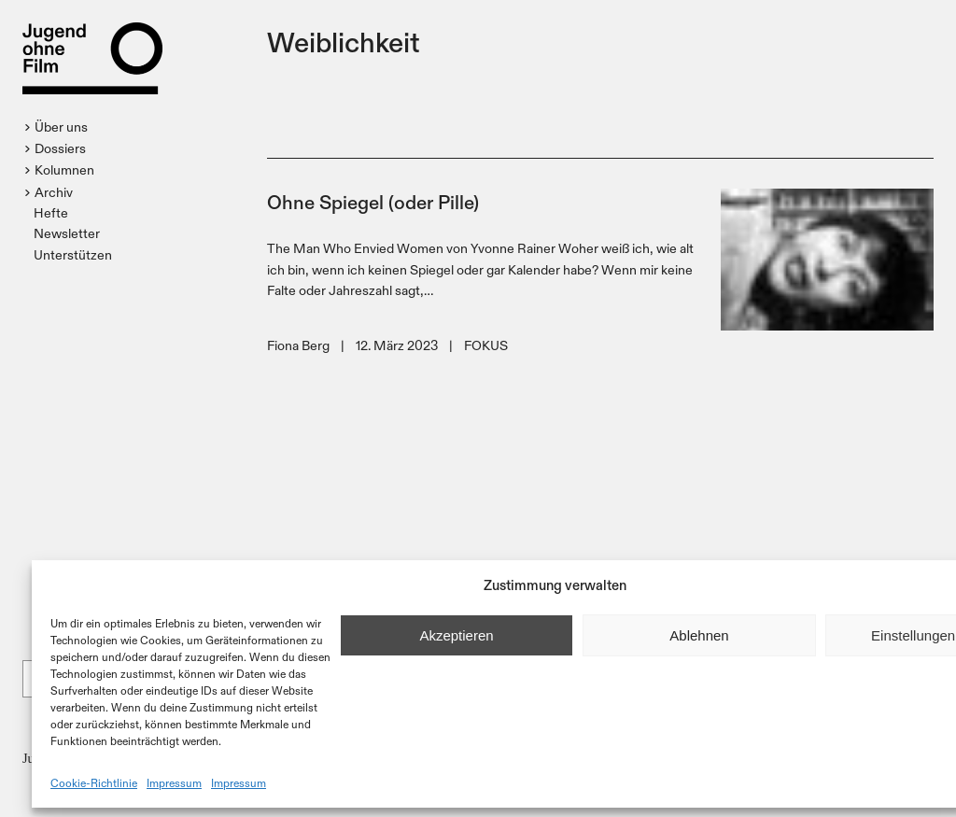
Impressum (174, 782)
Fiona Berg (298, 345)
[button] (58, 127)
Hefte (51, 212)
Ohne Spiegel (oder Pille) (373, 201)
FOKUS (486, 345)
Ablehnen (698, 635)
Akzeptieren (456, 635)
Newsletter (67, 233)
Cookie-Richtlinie (93, 782)
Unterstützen (73, 254)
